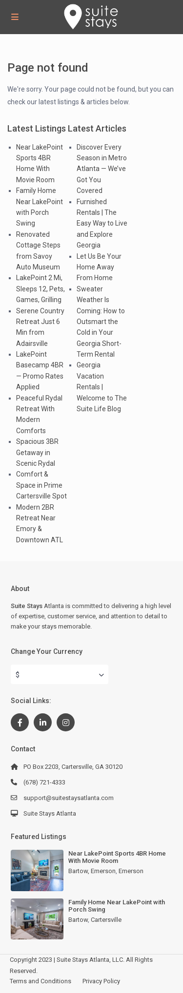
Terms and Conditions (40, 981)
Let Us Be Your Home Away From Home (99, 267)
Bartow (78, 919)
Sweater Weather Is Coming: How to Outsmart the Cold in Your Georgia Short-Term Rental (101, 321)
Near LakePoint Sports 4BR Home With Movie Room (117, 857)
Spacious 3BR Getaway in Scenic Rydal (37, 452)
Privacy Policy (101, 981)
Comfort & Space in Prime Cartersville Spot (41, 485)
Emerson (131, 871)
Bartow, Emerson (92, 871)
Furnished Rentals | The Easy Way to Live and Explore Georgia (102, 223)
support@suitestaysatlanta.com (68, 798)
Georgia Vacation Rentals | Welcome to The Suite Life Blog (102, 387)
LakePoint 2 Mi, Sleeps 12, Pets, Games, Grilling (40, 289)
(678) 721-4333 (44, 782)
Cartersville (106, 919)
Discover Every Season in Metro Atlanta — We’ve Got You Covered (102, 169)
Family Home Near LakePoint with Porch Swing (116, 906)
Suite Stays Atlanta (49, 813)
